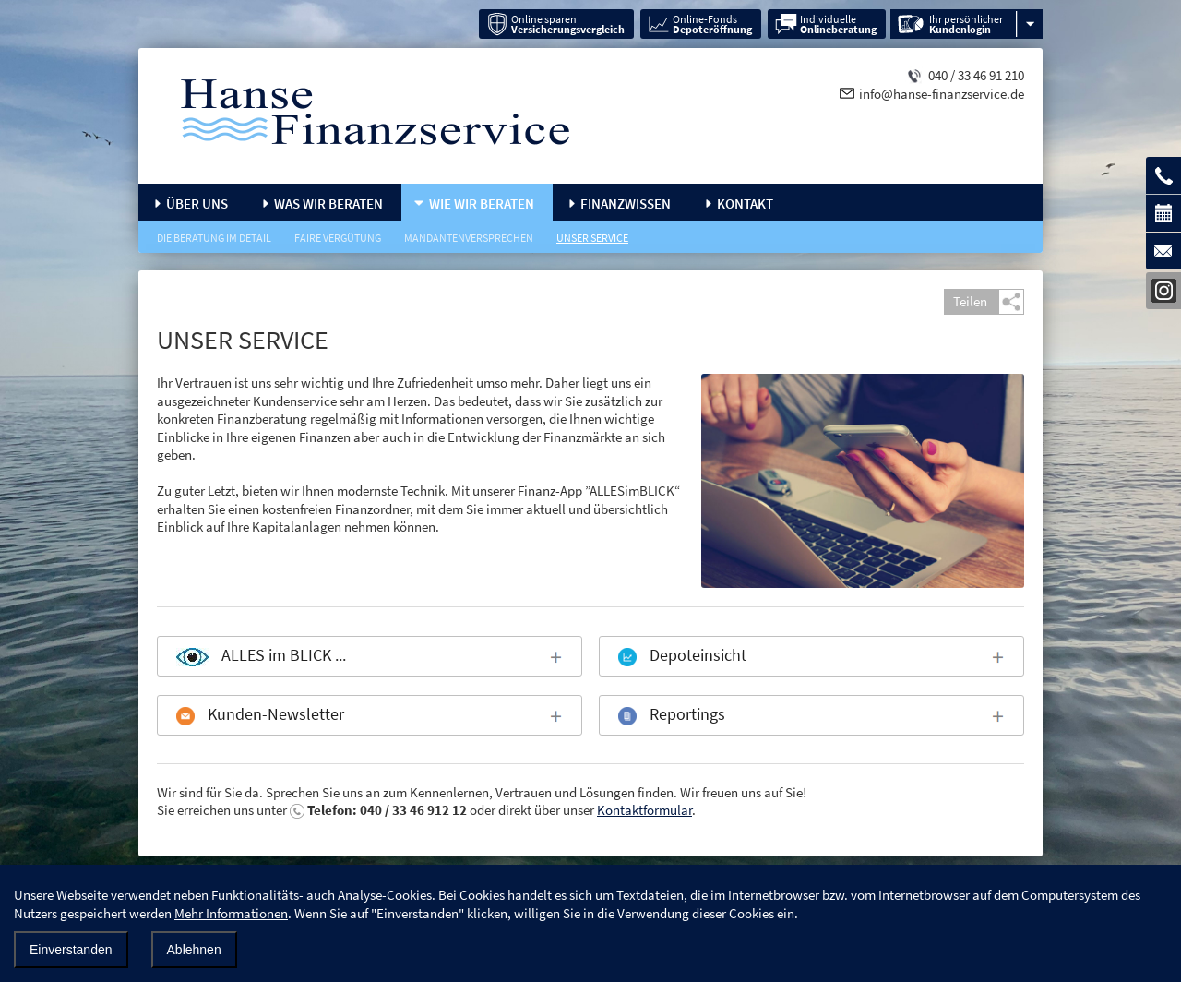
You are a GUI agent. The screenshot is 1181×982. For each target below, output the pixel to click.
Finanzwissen (625, 203)
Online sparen (568, 24)
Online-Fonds (712, 24)
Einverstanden (71, 949)
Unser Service (592, 238)
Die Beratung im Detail (214, 238)
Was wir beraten (328, 203)
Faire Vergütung (337, 238)
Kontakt (745, 203)
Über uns (197, 203)
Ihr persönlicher (966, 24)
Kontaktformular (644, 810)
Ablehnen (194, 949)
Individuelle (838, 24)
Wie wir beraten (481, 203)
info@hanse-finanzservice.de (941, 93)
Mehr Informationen (231, 913)
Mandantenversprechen (468, 238)
